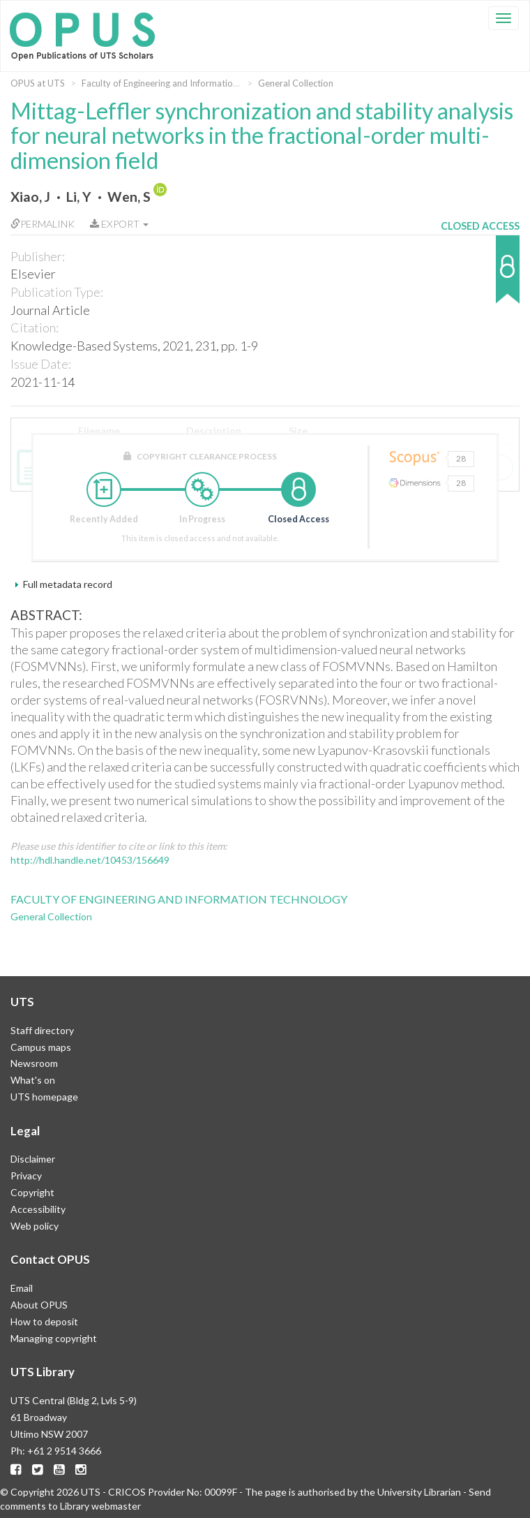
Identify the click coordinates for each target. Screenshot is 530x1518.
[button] (480, 276)
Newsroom (34, 1063)
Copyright (32, 1192)
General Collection (295, 83)
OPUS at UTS (37, 83)
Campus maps (40, 1047)
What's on (32, 1080)
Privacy (26, 1175)
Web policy (34, 1226)
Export (119, 224)
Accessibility (38, 1209)
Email (21, 1288)
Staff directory (42, 1030)
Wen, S (129, 197)
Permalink (42, 224)
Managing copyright (53, 1338)
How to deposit (44, 1321)
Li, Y (78, 197)
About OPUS (39, 1305)
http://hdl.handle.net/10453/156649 (89, 860)
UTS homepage (44, 1097)
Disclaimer (32, 1159)
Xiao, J (30, 197)
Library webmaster (100, 1506)
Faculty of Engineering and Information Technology (184, 83)
